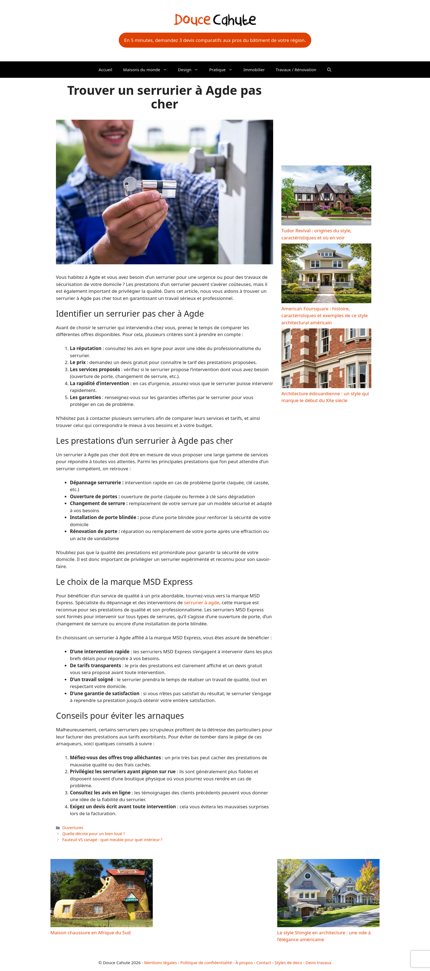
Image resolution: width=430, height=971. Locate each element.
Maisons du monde (147, 69)
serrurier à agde (201, 602)
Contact (263, 962)
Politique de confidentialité (206, 962)
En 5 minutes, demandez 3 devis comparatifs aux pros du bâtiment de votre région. (215, 40)
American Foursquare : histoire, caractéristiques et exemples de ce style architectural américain (324, 315)
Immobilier (254, 69)
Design (191, 69)
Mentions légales (160, 962)
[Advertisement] (326, 120)
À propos (244, 962)
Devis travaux (318, 962)
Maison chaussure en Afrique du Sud (90, 932)
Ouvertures (72, 827)
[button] (329, 69)
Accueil (105, 69)
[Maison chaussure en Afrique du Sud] (101, 894)
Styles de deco (288, 962)
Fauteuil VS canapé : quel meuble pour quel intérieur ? (112, 839)
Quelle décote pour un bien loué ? (93, 833)
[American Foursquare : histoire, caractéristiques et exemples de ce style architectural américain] (326, 274)
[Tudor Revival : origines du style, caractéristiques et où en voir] (326, 196)
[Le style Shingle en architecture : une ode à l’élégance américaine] (328, 894)
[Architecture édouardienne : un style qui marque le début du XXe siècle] (326, 359)
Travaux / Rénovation (296, 69)
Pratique (223, 69)
